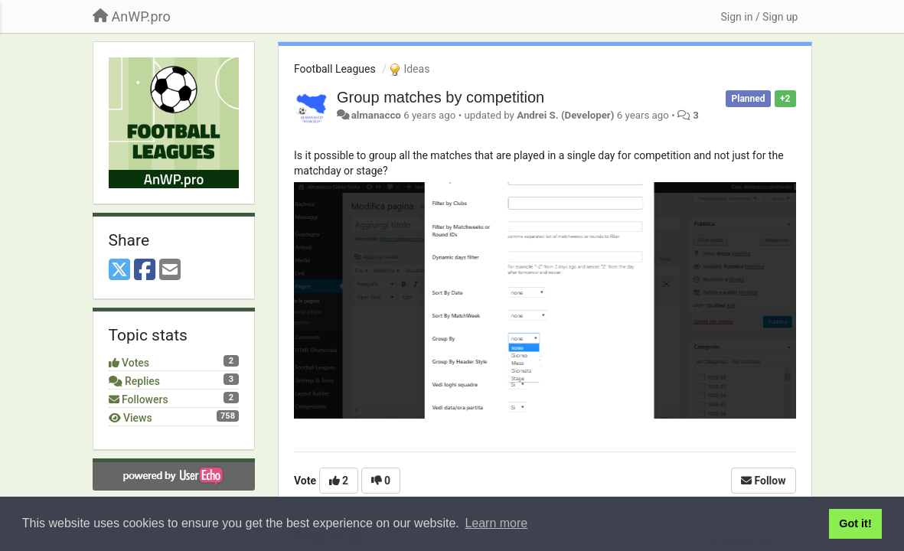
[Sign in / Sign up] (759, 17)
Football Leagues (335, 69)
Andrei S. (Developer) (565, 115)
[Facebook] (144, 270)
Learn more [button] (496, 523)
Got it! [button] (855, 523)
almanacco (376, 115)
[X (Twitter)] (119, 270)
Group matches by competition (440, 97)
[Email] (170, 270)
